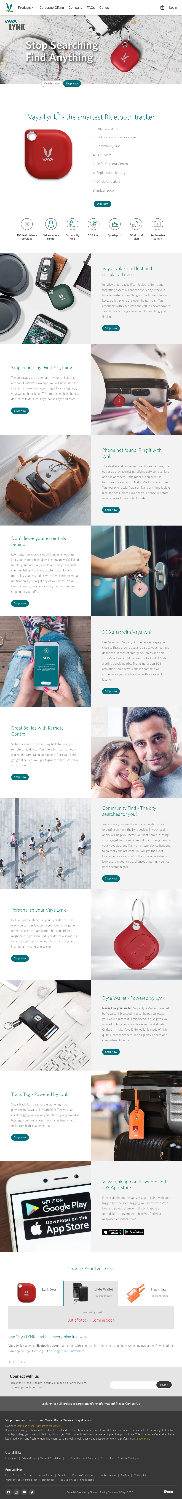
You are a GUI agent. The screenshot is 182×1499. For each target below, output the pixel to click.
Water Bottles (46, 1475)
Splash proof (115, 235)
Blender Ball (48, 1479)
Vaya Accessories (107, 1475)
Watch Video (52, 83)
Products (24, 7)
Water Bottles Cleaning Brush (21, 1479)
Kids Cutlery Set (67, 1479)
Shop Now (72, 83)
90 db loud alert (136, 236)
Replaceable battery (158, 236)
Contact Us (132, 1404)
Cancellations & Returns (83, 1458)
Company (75, 7)
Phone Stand (87, 1479)
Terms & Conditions (51, 1458)
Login (173, 7)
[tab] (35, 1293)
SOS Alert (94, 235)
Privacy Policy (29, 1458)
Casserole (28, 1475)
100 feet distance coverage (27, 236)
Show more (76, 1351)
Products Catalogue (128, 1458)
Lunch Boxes (12, 1475)
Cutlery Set (140, 1475)
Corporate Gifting (51, 7)
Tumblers (63, 1475)
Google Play (60, 1351)
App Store (30, 1351)
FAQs (91, 7)
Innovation (11, 1458)
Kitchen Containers (82, 1475)
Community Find (72, 236)
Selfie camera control (51, 236)
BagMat (125, 1475)
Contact (104, 7)
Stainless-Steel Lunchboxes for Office (38, 1426)
